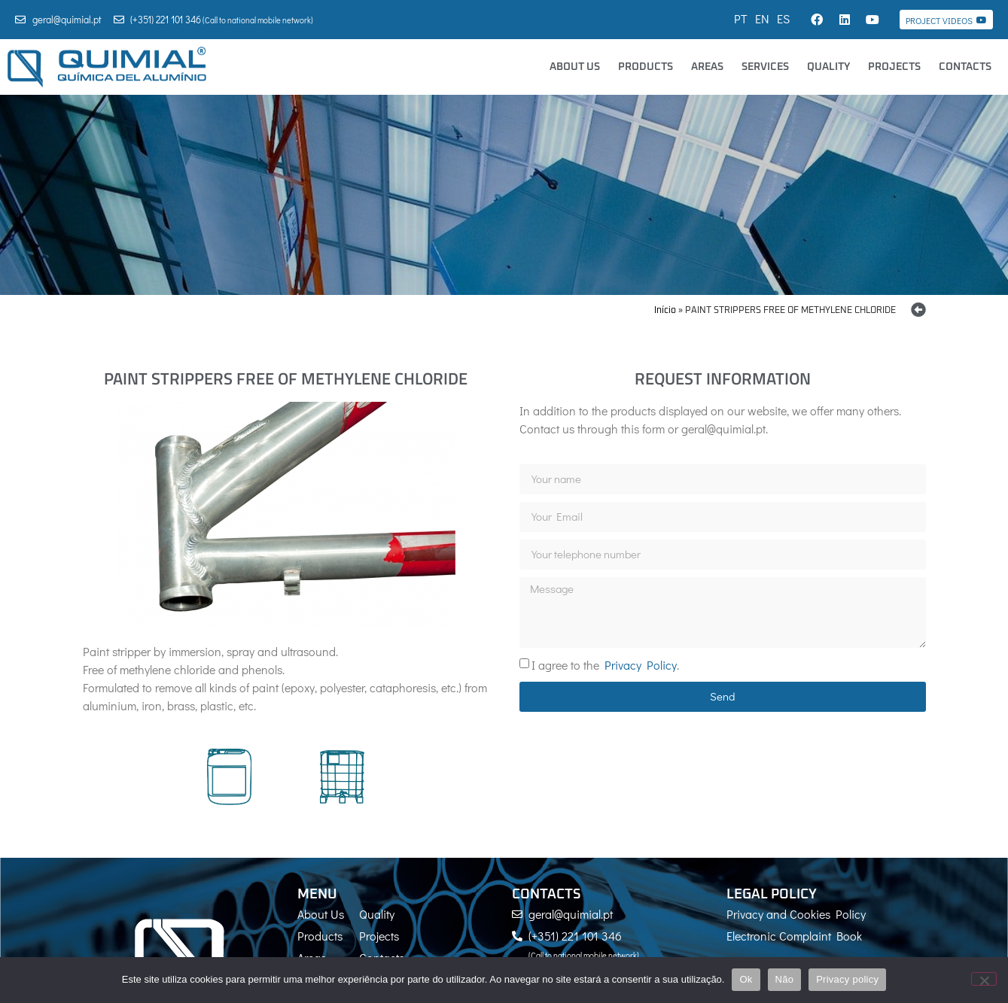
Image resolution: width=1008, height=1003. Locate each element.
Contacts (965, 67)
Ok (745, 979)
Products (645, 67)
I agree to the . (605, 664)
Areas (707, 67)
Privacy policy (847, 979)
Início (665, 310)
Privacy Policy (640, 664)
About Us (575, 67)
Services (765, 67)
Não (784, 979)
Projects (894, 67)
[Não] (984, 979)
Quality (828, 67)
